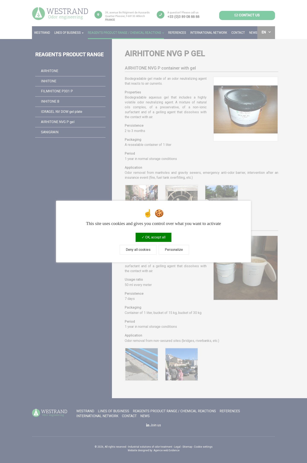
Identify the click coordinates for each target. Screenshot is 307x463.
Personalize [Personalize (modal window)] (174, 250)
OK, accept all (153, 237)
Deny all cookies (138, 250)
